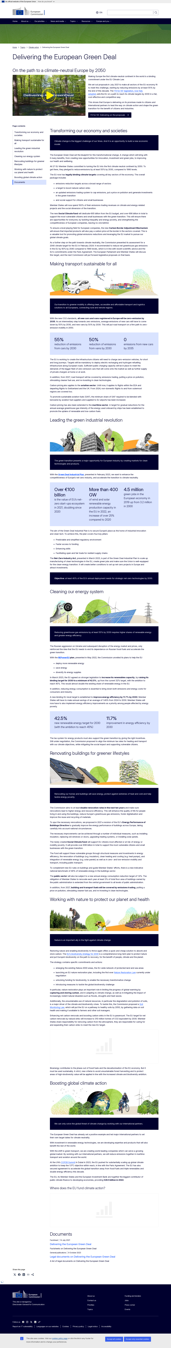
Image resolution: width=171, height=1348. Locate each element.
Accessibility (106, 1326)
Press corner (130, 1305)
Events (127, 1309)
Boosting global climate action (28, 177)
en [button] (99, 12)
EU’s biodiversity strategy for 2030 (83, 954)
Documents (19, 182)
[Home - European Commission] (31, 11)
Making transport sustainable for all (29, 142)
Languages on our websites (47, 1326)
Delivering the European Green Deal (70, 1244)
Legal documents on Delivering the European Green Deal (82, 1256)
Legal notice (93, 1326)
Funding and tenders (133, 1296)
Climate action (34, 47)
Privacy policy (78, 1326)
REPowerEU (64, 657)
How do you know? (46, 1)
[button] (15, 1274)
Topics (22, 47)
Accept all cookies (114, 1339)
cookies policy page (60, 1338)
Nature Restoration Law (125, 972)
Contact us (91, 1300)
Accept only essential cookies (137, 1339)
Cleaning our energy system (27, 156)
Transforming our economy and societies (28, 133)
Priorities (90, 1305)
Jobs (127, 1300)
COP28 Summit (68, 1162)
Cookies (65, 1326)
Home (15, 21)
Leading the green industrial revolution (27, 150)
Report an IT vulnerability (23, 1326)
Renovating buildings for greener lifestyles (29, 163)
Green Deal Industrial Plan (71, 474)
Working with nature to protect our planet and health (28, 171)
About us (91, 1296)
